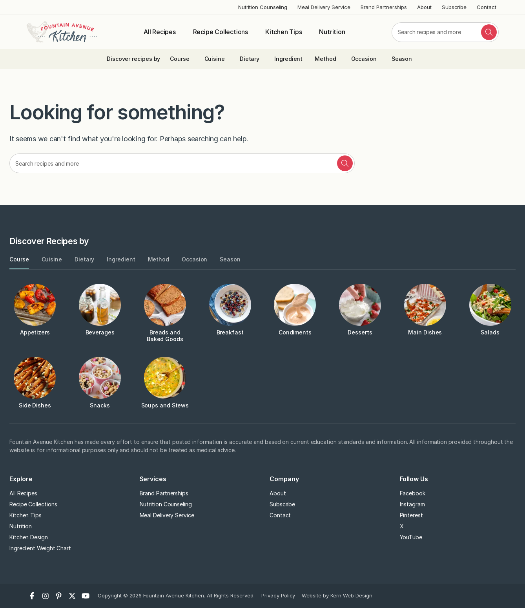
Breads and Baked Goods (165, 335)
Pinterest (411, 515)
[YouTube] (85, 596)
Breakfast (230, 332)
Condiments (295, 332)
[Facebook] (32, 596)
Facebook (412, 493)
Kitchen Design (28, 537)
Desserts (360, 332)
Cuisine (214, 58)
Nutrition (332, 32)
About (424, 7)
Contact (486, 7)
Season (402, 58)
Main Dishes (425, 332)
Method (325, 58)
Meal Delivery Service (323, 7)
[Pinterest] (59, 596)
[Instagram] (45, 596)
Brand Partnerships (384, 7)
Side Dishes (35, 405)
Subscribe (454, 7)
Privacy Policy (278, 595)
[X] (72, 596)
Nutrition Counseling (262, 7)
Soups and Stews (165, 405)
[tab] (19, 259)
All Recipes (160, 32)
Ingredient (288, 58)
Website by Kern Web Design (337, 595)
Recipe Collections (220, 32)
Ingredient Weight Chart (40, 548)
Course (180, 58)
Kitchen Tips (283, 32)
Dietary (249, 58)
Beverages (100, 332)
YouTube (411, 537)
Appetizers (35, 332)
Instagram (412, 504)
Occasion (364, 58)
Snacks (100, 405)
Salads (490, 332)
